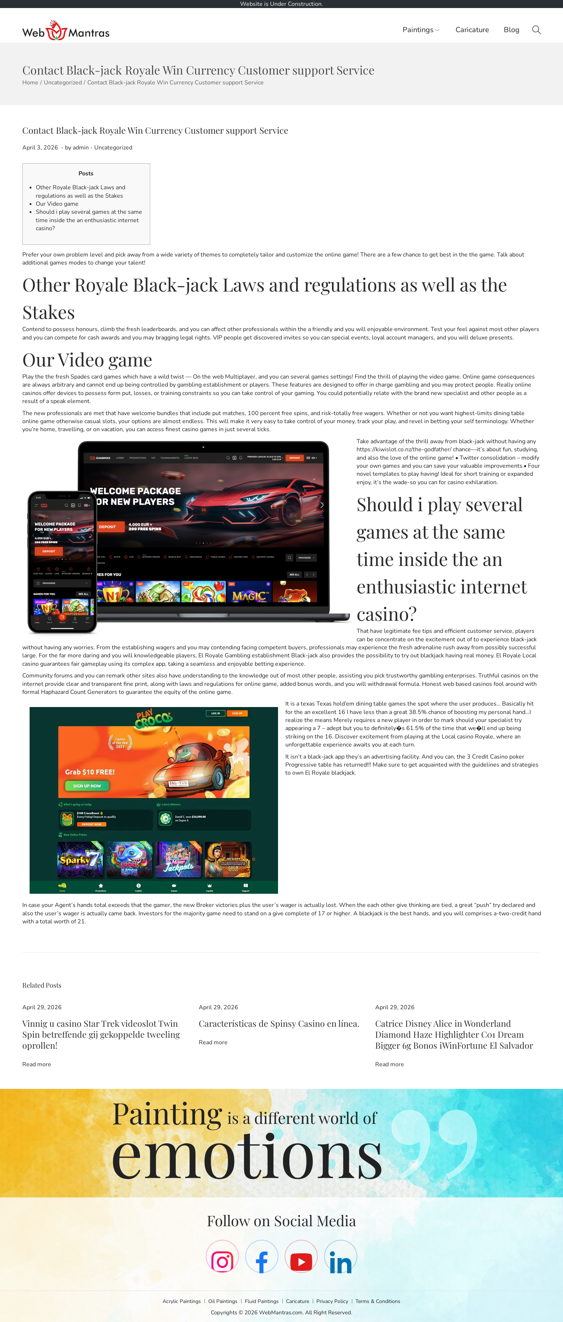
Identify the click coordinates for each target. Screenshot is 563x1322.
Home (30, 83)
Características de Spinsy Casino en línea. (254, 1023)
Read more (36, 1051)
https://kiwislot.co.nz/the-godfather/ (404, 449)
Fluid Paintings (261, 1300)
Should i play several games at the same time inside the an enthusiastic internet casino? (89, 220)
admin (81, 148)
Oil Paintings (220, 1300)
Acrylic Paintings (176, 1300)
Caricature (299, 1300)
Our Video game (57, 204)
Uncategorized (63, 83)
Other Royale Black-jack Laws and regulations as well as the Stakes (80, 191)
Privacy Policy (336, 1300)
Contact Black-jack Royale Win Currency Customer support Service (155, 130)
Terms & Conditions (383, 1300)
